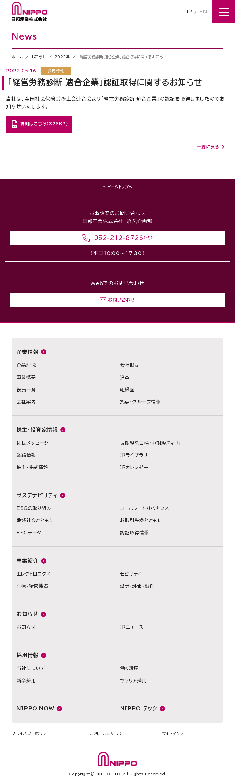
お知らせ (38, 57)
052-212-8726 (119, 238)
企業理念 (26, 365)
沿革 (125, 377)
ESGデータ (29, 532)
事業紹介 (27, 560)
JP (189, 11)
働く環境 (129, 668)
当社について (31, 668)
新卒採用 (26, 680)
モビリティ (131, 574)
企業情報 (27, 351)
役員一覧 (26, 389)
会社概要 (129, 365)
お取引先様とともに (141, 520)
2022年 (62, 57)
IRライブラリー (136, 455)
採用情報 (27, 655)
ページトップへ (119, 187)
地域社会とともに (35, 520)
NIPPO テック (139, 708)
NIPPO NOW (35, 708)
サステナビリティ (37, 495)
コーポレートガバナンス (144, 508)
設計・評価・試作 (137, 586)
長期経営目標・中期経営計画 (150, 443)
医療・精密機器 (32, 586)
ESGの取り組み (34, 508)
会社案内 (26, 402)
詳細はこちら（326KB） (44, 124)
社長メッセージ (32, 443)
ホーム (17, 57)
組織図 (127, 389)
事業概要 (26, 377)
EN (203, 11)
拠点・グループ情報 (140, 402)
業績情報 (26, 455)
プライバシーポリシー (31, 734)
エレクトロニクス (33, 574)
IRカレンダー (134, 467)
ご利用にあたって (106, 734)
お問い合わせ (121, 300)
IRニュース (132, 627)
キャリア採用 (133, 680)
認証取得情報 (134, 532)
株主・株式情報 (32, 467)
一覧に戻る (208, 147)
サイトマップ (173, 734)
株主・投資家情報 (37, 429)
